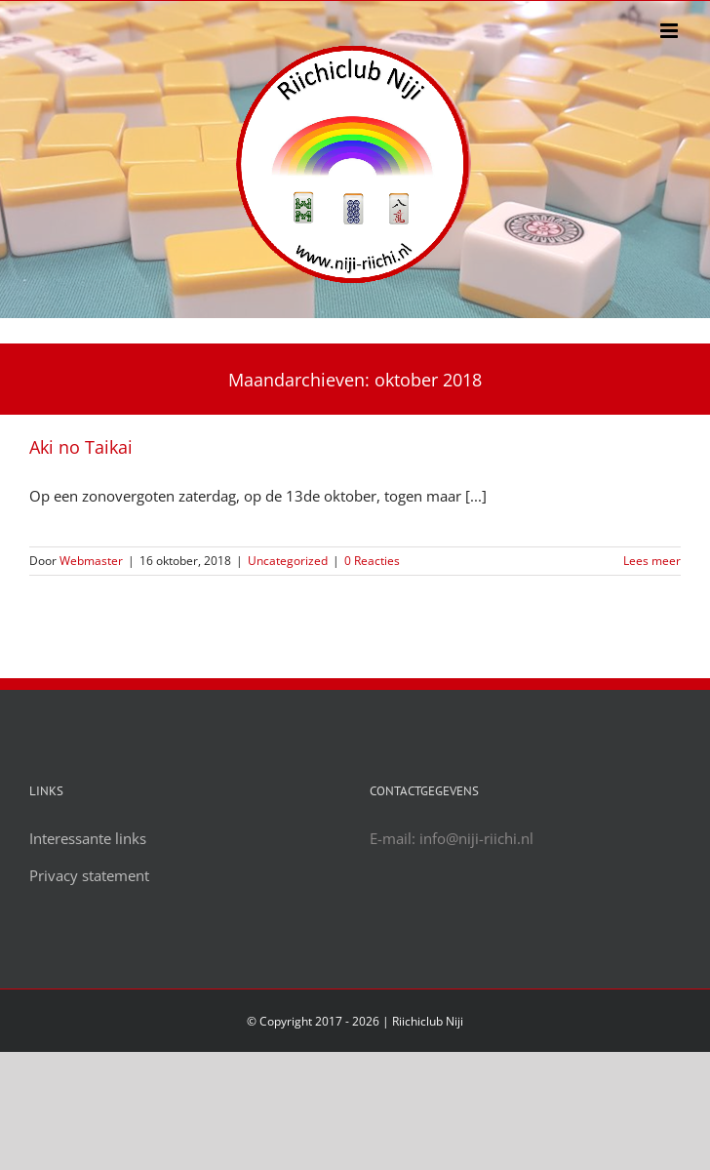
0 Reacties (372, 560)
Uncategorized (288, 560)
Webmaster (91, 560)
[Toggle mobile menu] (670, 30)
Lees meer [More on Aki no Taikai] (652, 560)
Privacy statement (89, 875)
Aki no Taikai (81, 447)
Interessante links (87, 838)
